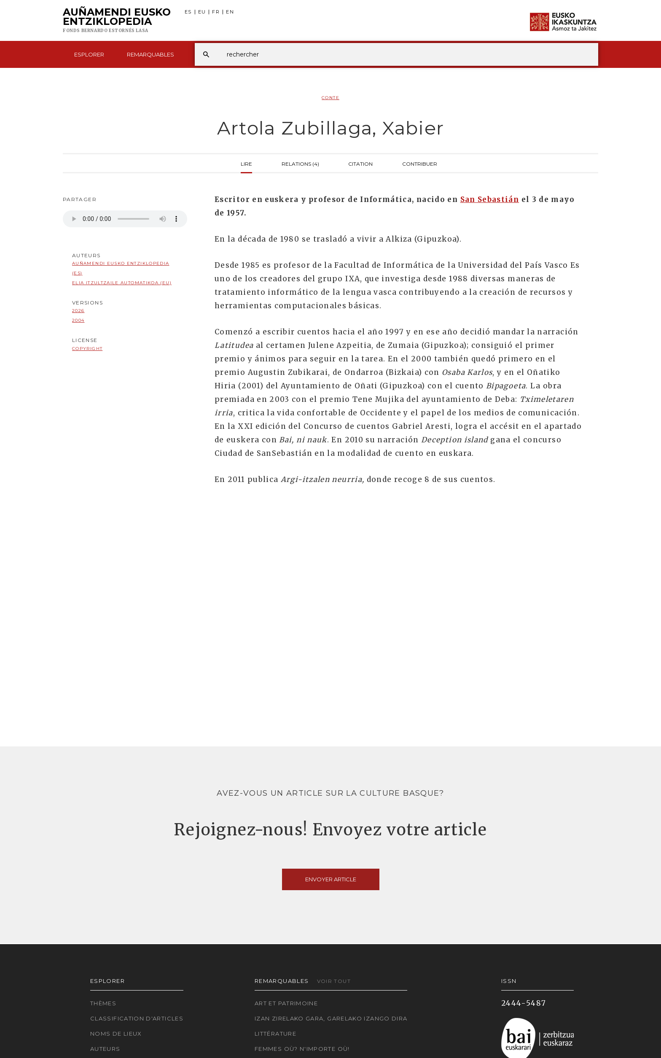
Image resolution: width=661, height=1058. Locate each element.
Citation (360, 163)
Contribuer (419, 163)
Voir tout (334, 981)
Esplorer (89, 54)
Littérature (275, 1033)
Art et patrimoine (286, 1003)
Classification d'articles (136, 1018)
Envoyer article (330, 879)
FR (216, 12)
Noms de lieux (116, 1033)
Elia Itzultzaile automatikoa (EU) (122, 282)
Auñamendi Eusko (117, 20)
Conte (330, 97)
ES (188, 12)
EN (230, 12)
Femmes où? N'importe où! (302, 1048)
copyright (87, 348)
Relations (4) (300, 163)
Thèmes (103, 1003)
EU (202, 12)
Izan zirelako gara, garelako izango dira (331, 1018)
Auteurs (105, 1048)
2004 (78, 320)
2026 (78, 310)
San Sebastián (489, 199)
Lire (246, 163)
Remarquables (150, 54)
